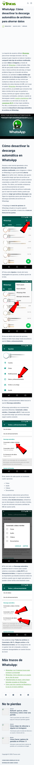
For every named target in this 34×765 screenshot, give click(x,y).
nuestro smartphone (21, 98)
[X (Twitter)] (13, 695)
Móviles (24, 26)
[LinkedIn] (28, 695)
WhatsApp (12, 65)
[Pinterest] (20, 695)
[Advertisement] (17, 38)
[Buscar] (28, 3)
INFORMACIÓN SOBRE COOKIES (10, 762)
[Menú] (31, 3)
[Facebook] (6, 695)
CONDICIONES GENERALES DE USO (10, 760)
